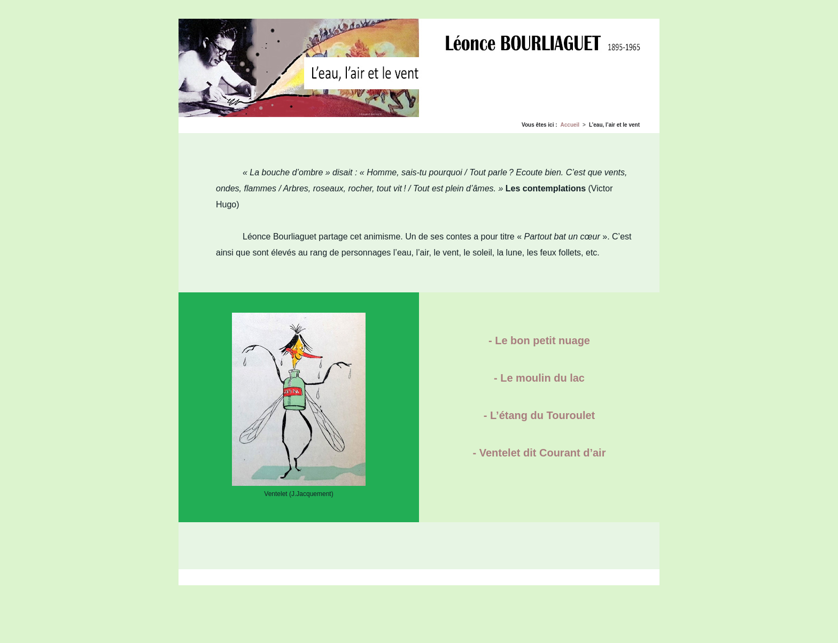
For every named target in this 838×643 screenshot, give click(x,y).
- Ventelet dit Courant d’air (539, 453)
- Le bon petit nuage (539, 340)
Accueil (570, 125)
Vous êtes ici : (539, 125)
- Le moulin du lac (539, 378)
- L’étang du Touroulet (539, 415)
